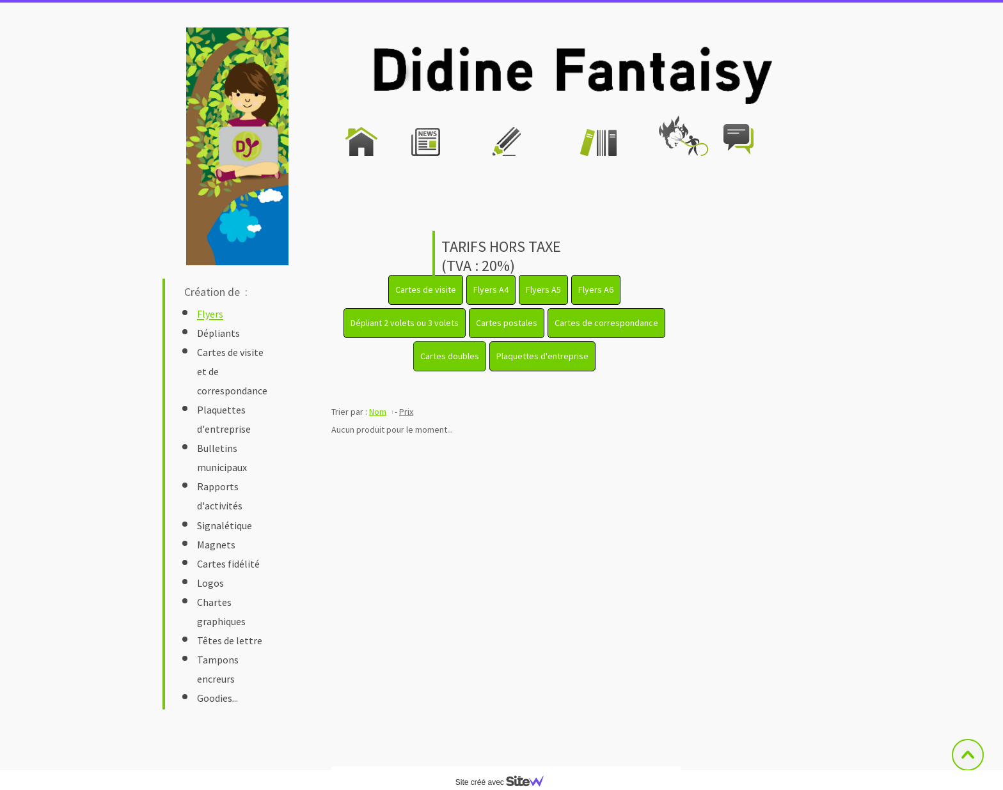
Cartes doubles (449, 356)
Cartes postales (506, 323)
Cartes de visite (425, 289)
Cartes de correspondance (606, 323)
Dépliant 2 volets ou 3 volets (405, 323)
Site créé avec (504, 782)
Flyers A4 (491, 289)
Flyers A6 (595, 289)
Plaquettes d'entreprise (542, 356)
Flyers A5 (543, 289)
